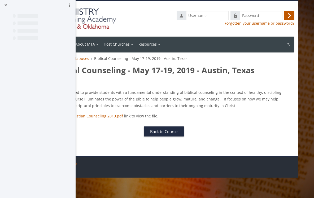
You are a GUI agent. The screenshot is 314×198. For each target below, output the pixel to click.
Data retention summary (103, 184)
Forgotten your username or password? (259, 23)
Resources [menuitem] (195, 44)
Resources (90, 58)
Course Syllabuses (120, 58)
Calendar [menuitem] (110, 44)
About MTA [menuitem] (133, 44)
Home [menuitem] (91, 44)
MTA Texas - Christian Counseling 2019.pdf (132, 136)
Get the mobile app (98, 190)
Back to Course (187, 152)
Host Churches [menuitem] (164, 44)
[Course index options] (69, 5)
